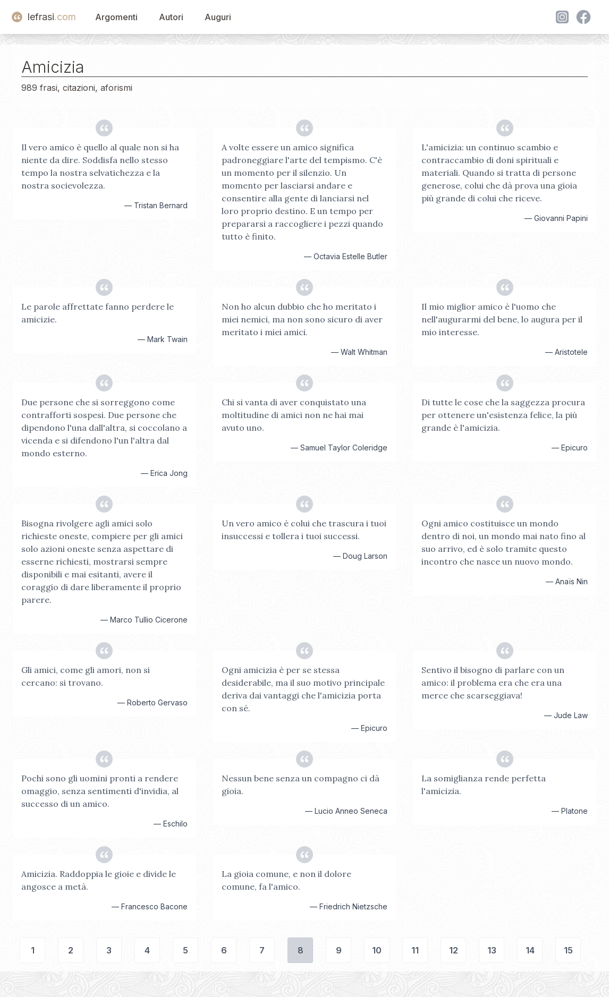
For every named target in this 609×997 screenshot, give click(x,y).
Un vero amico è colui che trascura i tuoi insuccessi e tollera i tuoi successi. (304, 529)
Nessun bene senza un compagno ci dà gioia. (300, 784)
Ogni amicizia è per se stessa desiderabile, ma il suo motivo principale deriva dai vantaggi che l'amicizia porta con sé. (303, 688)
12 (453, 950)
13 (491, 950)
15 (568, 950)
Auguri (218, 17)
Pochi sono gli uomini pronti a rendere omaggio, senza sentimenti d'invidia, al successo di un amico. (100, 791)
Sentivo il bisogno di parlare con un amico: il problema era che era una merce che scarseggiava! (492, 682)
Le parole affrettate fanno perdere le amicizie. (97, 313)
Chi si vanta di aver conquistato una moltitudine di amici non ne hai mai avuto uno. (294, 415)
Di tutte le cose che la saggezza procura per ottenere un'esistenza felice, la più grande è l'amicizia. (503, 415)
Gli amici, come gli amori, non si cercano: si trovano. (85, 676)
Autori (171, 17)
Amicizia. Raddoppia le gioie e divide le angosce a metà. (98, 880)
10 (377, 950)
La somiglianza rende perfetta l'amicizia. (483, 784)
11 (415, 950)
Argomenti (116, 17)
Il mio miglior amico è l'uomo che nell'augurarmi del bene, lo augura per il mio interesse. (501, 319)
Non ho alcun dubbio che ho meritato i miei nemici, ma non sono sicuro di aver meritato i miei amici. (302, 319)
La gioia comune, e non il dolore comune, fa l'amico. (286, 880)
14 (530, 950)
